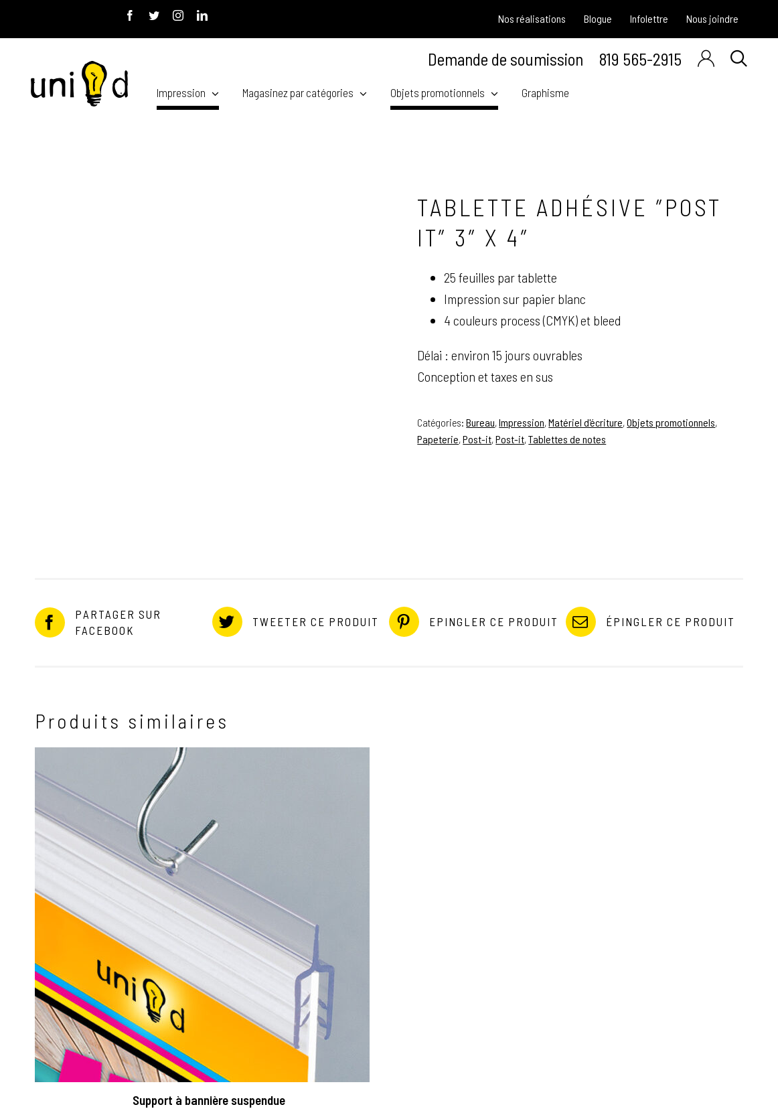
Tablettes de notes (567, 439)
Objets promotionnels (671, 422)
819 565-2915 (640, 58)
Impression (521, 422)
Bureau (480, 422)
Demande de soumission (505, 59)
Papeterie (438, 439)
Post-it (477, 439)
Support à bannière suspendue (209, 1100)
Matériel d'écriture (585, 422)
